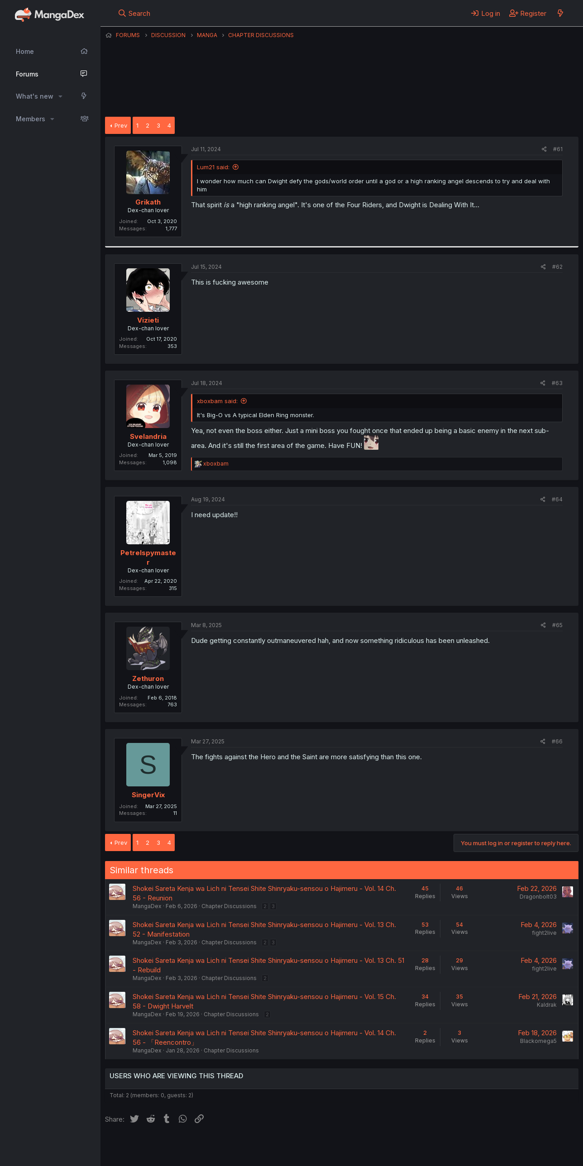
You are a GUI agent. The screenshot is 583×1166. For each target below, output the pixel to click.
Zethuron (148, 678)
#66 (557, 741)
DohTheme (492, 1153)
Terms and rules (273, 1147)
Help (364, 1147)
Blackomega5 (538, 1041)
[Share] (544, 149)
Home (25, 51)
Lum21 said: (213, 167)
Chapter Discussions (229, 906)
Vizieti (148, 320)
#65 (557, 625)
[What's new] (560, 13)
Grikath (148, 202)
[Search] (134, 13)
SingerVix (148, 794)
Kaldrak (547, 1004)
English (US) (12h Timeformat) (151, 1147)
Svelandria (148, 436)
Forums (27, 74)
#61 (558, 149)
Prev (121, 125)
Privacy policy (326, 1147)
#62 (557, 266)
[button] (60, 96)
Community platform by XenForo (504, 1146)
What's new (34, 96)
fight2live (544, 932)
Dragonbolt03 (538, 896)
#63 (557, 383)
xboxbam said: (217, 401)
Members (30, 119)
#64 (557, 499)
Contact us (223, 1147)
